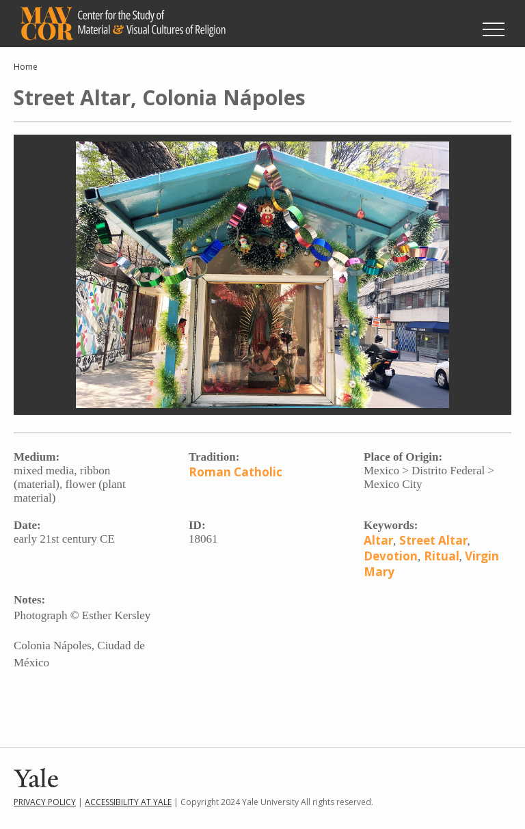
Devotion (391, 556)
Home (26, 66)
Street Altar (433, 540)
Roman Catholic (235, 472)
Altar (378, 540)
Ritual (441, 556)
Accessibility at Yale (128, 802)
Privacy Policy (45, 802)
